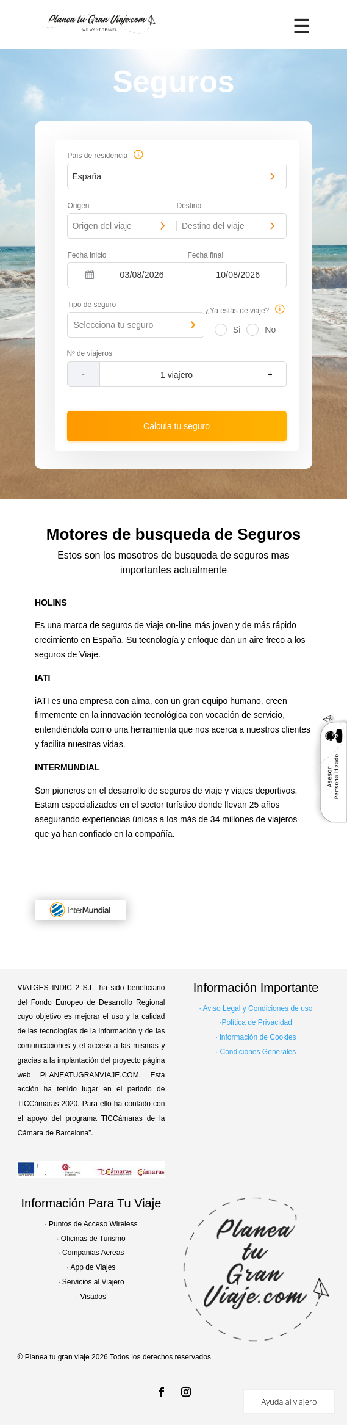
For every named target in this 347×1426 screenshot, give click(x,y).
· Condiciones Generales (256, 1052)
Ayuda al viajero (289, 1401)
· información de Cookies (256, 1037)
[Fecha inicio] (141, 274)
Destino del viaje (213, 226)
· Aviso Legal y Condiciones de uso (256, 1008)
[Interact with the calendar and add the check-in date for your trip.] (89, 274)
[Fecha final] (238, 274)
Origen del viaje (102, 226)
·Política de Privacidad (256, 1022)
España (87, 176)
